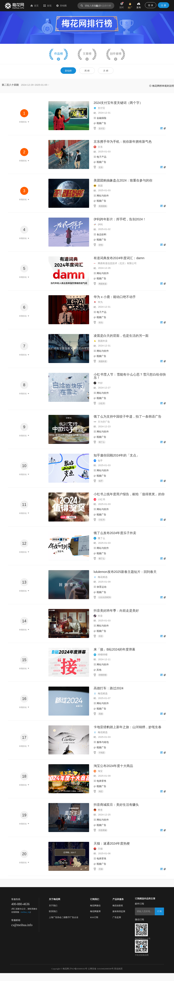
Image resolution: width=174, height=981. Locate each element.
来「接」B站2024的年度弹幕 (114, 649)
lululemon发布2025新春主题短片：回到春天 (125, 572)
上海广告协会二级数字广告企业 (63, 917)
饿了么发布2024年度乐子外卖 (115, 533)
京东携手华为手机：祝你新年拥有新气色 (123, 141)
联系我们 (53, 911)
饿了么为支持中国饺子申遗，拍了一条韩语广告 (127, 416)
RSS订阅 (94, 917)
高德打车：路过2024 (108, 688)
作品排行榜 (103, 5)
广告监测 (117, 917)
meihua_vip (25, 912)
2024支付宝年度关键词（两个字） (118, 103)
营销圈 (61, 5)
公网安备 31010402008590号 (101, 968)
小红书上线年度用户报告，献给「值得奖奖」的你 (129, 494)
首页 (35, 5)
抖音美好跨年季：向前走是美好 (116, 610)
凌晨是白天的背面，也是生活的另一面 (121, 335)
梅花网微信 (95, 905)
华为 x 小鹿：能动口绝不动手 (115, 297)
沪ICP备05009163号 (78, 968)
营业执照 (118, 968)
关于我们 (53, 905)
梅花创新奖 (118, 905)
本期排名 (24, 122)
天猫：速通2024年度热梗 (112, 843)
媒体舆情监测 (119, 911)
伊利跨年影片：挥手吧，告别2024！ (120, 219)
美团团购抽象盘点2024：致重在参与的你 (123, 180)
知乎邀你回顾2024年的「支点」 (117, 455)
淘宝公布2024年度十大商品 (113, 766)
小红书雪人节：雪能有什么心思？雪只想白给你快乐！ (130, 376)
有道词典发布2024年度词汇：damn (119, 258)
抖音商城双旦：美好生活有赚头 (116, 804)
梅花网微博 (95, 911)
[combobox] (25, 85)
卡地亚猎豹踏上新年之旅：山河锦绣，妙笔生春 (127, 727)
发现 (47, 5)
